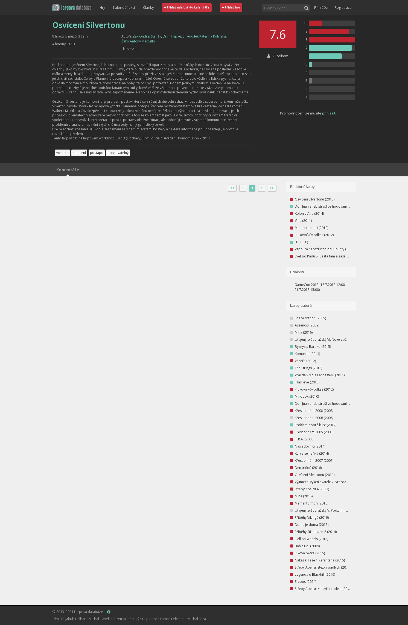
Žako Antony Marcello (138, 41)
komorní (79, 152)
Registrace (343, 7)
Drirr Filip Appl (174, 36)
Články (148, 7)
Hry (102, 7)
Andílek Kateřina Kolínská (206, 36)
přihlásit (328, 113)
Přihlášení (322, 7)
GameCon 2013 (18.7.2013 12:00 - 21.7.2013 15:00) (321, 287)
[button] (71, 7)
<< (232, 188)
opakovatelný (118, 152)
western (62, 152)
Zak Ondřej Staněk (147, 36)
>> (272, 188)
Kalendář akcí (124, 7)
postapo (96, 152)
